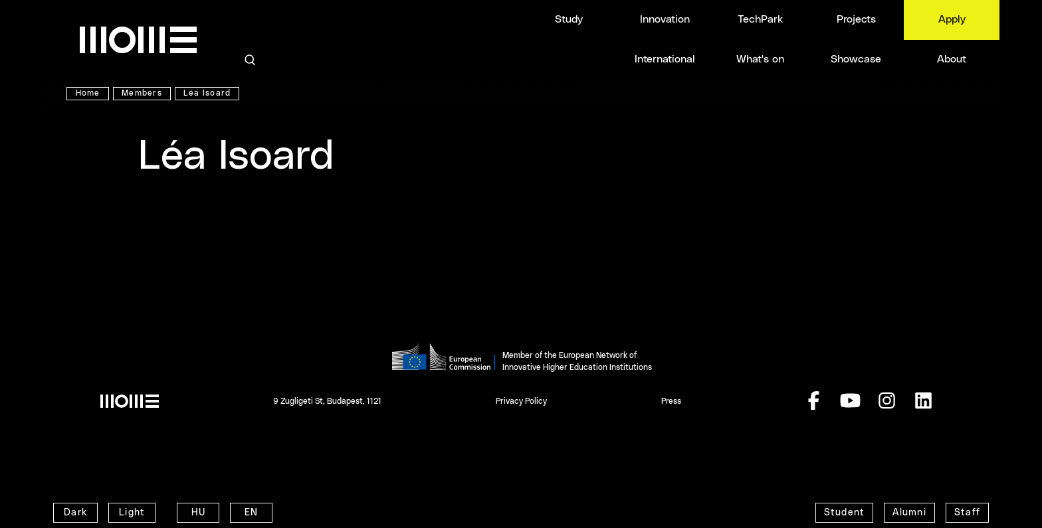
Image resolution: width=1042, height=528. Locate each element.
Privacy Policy (521, 401)
